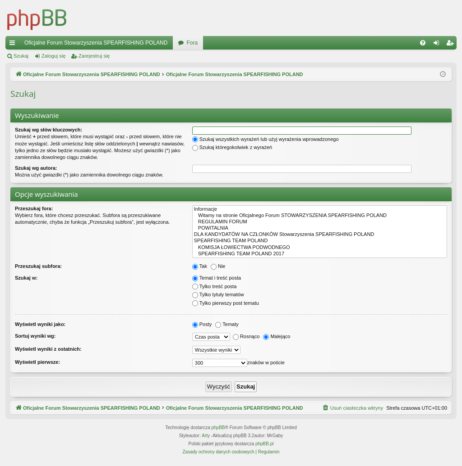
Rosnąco (246, 336)
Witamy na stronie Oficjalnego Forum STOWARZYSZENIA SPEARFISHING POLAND (319, 216)
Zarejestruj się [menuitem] (452, 45)
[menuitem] (423, 43)
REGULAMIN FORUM (319, 222)
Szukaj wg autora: (36, 168)
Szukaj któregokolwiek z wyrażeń (232, 147)
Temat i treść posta (216, 278)
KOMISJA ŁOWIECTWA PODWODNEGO (319, 247)
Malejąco (276, 336)
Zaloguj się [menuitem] (438, 45)
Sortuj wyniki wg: (35, 336)
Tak (199, 266)
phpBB (218, 427)
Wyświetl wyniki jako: (40, 324)
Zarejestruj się (94, 56)
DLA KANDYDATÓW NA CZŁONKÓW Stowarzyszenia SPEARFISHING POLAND (319, 234)
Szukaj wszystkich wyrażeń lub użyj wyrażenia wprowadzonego (265, 139)
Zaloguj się (53, 56)
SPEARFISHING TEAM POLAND (319, 241)
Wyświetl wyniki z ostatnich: (48, 349)
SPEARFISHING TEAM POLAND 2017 (319, 254)
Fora (192, 43)
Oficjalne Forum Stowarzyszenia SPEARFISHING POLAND (95, 43)
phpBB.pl (264, 443)
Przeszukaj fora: (34, 208)
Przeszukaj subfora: (38, 266)
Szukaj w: (26, 278)
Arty (206, 435)
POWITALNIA (319, 228)
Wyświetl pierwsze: (37, 362)
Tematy (226, 324)
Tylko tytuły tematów (218, 294)
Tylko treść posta (214, 286)
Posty (202, 324)
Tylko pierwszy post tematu (225, 303)
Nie (218, 266)
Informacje (319, 209)
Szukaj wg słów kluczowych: (48, 129)
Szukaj (21, 56)
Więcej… (14, 45)
